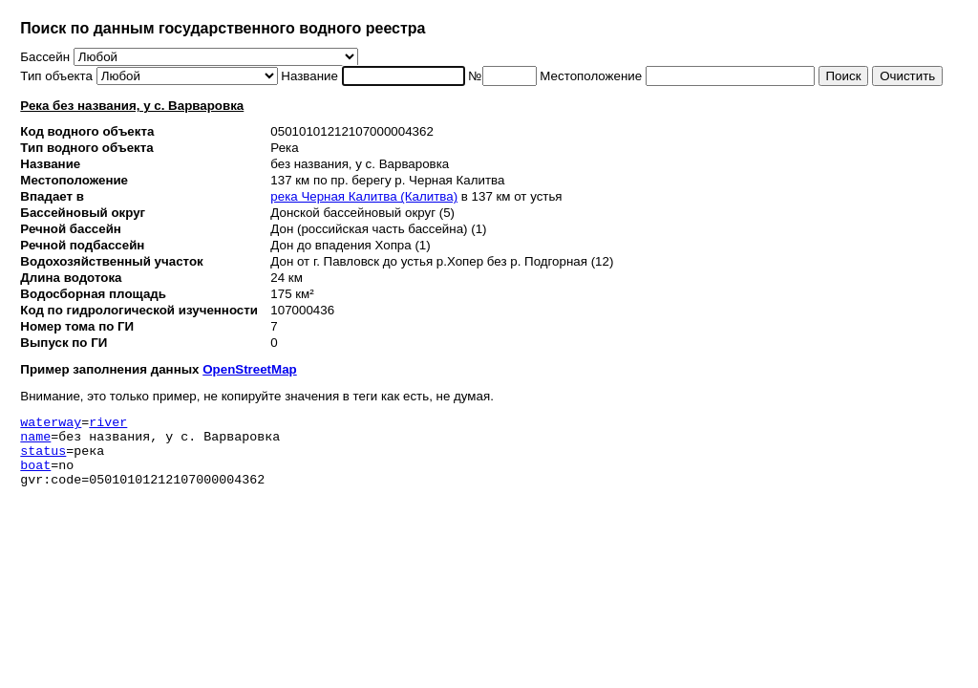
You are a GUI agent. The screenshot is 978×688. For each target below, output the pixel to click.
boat (35, 475)
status (43, 458)
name (35, 441)
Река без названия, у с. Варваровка (132, 105)
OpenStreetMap (249, 369)
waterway (50, 424)
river (108, 424)
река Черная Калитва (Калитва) (363, 196)
